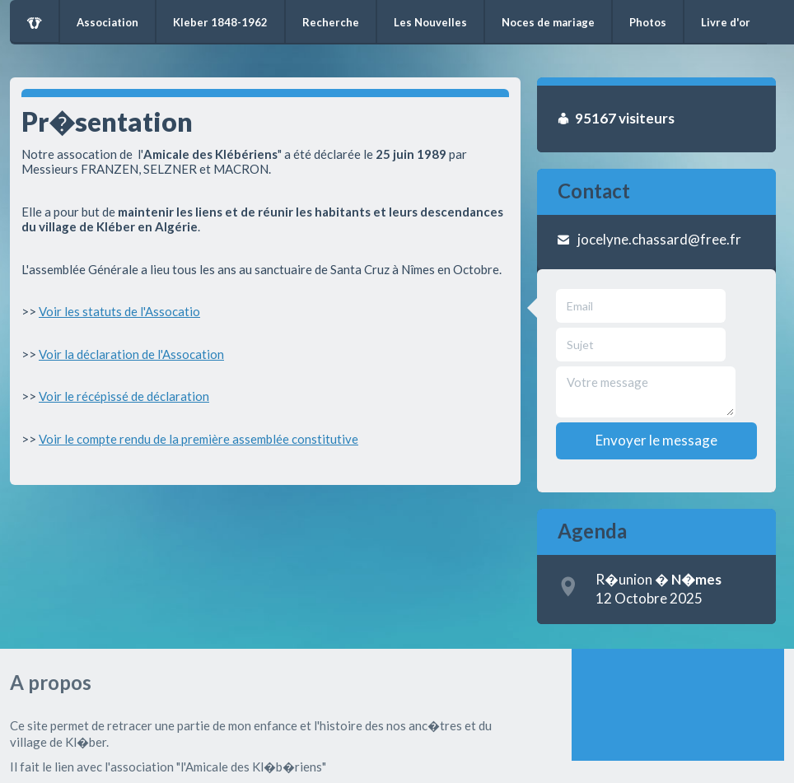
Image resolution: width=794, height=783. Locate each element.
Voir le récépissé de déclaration (124, 396)
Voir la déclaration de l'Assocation (131, 354)
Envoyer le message (656, 440)
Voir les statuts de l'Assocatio (119, 311)
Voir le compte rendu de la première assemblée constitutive (198, 438)
